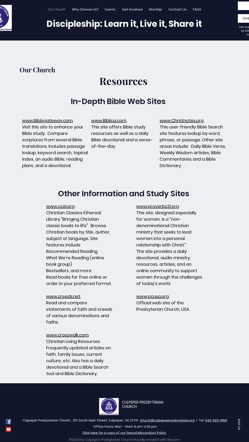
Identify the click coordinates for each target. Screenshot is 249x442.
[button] (239, 424)
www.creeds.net (63, 296)
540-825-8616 (216, 420)
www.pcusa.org (152, 296)
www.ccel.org (60, 206)
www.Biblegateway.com (47, 121)
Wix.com (173, 439)
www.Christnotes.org (181, 121)
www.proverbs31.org (157, 206)
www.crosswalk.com (67, 335)
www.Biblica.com (108, 121)
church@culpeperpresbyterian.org (167, 420)
